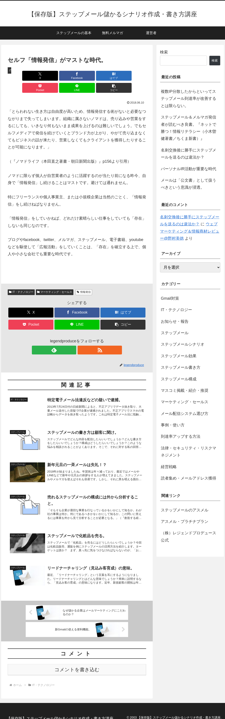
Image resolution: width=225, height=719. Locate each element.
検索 (164, 52)
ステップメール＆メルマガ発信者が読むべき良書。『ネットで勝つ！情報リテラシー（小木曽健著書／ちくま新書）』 (188, 128)
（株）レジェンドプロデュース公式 (188, 536)
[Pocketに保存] (89, 76)
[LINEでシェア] (112, 76)
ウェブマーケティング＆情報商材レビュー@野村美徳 (189, 231)
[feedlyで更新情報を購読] (71, 338)
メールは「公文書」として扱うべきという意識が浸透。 (188, 184)
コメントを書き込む (77, 665)
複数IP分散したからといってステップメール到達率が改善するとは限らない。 (188, 98)
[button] (135, 76)
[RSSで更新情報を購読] (82, 338)
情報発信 (84, 279)
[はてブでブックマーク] (65, 76)
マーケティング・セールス (54, 279)
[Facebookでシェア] (42, 76)
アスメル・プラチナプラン (184, 521)
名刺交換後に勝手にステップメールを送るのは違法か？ (188, 153)
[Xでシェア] (19, 76)
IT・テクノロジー (21, 279)
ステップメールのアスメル (184, 510)
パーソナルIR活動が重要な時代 (188, 169)
